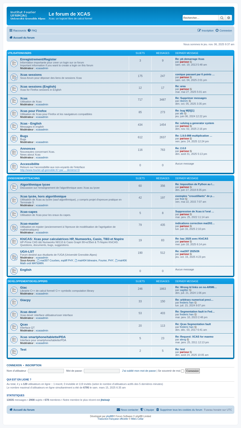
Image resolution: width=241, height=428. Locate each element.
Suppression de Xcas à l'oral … (194, 211)
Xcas (24, 98)
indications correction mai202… (195, 223)
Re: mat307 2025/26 (187, 251)
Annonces (27, 148)
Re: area (180, 86)
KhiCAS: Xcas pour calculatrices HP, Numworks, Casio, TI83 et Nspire (72, 239)
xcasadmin (42, 68)
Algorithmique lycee (35, 184)
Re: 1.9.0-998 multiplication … (193, 135)
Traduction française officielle (112, 419)
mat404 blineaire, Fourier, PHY (94, 260)
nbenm (184, 100)
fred (182, 198)
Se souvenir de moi (171, 370)
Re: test (180, 349)
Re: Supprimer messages (191, 98)
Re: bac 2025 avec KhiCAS (191, 238)
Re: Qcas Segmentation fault (193, 324)
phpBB (109, 416)
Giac (23, 287)
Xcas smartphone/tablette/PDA (43, 337)
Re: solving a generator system (194, 123)
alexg (183, 339)
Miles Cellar (137, 419)
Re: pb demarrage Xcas (189, 59)
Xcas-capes (28, 212)
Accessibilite (29, 164)
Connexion (14, 365)
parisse (184, 61)
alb (181, 113)
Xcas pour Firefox (33, 111)
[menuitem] (32, 30)
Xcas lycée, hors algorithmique (43, 196)
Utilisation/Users (19, 53)
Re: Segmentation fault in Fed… (195, 311)
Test (23, 349)
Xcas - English (31, 123)
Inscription (33, 365)
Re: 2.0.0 (180, 148)
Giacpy (25, 300)
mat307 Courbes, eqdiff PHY (55, 260)
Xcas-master (29, 223)
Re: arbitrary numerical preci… (194, 299)
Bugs (24, 136)
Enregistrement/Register (38, 59)
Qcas (24, 324)
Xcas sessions (31, 74)
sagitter (184, 290)
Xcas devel (28, 312)
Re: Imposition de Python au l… (195, 184)
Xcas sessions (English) (38, 86)
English (26, 270)
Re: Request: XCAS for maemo (194, 336)
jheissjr (105, 399)
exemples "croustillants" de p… (195, 196)
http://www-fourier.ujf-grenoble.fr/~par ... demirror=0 (50, 170)
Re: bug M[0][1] (184, 110)
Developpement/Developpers (27, 281)
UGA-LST (27, 251)
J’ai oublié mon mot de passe (139, 370)
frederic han (187, 302)
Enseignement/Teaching (24, 178)
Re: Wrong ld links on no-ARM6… (196, 287)
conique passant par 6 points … (195, 74)
